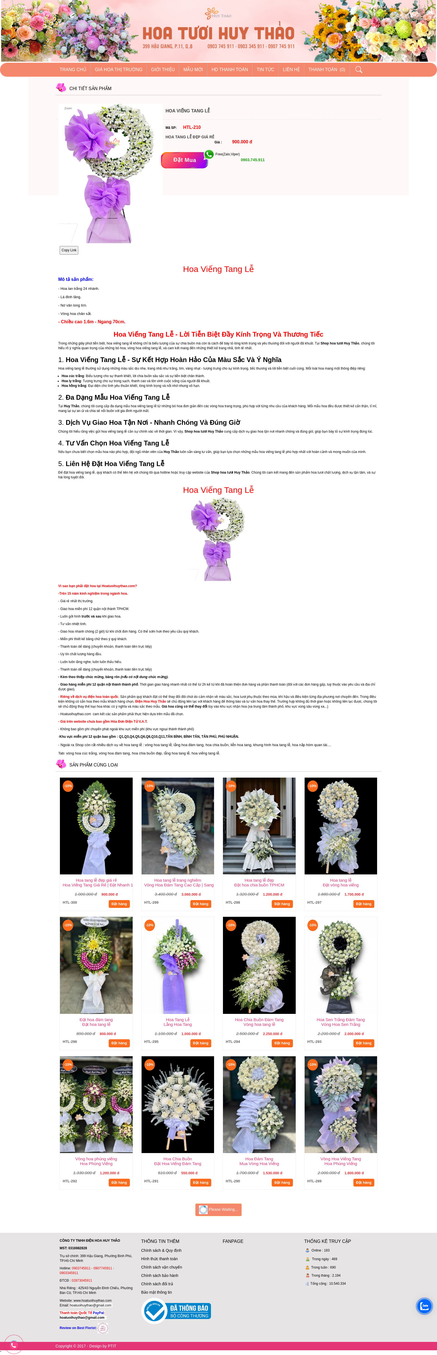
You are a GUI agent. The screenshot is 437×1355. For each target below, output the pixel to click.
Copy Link (69, 250)
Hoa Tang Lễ (178, 1019)
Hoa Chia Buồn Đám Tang (259, 1019)
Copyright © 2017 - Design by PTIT (85, 1346)
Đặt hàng (119, 904)
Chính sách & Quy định (161, 1250)
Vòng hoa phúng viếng (96, 1158)
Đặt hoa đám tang (96, 1019)
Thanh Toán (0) (327, 69)
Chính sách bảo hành (159, 1275)
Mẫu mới (193, 69)
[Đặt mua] (184, 160)
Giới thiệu (163, 69)
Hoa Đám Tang (259, 1158)
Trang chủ (73, 69)
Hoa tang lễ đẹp (259, 880)
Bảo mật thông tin (156, 1292)
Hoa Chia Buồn (178, 1158)
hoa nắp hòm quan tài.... (311, 745)
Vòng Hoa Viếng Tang (341, 1158)
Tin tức (265, 69)
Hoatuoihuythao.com (75, 714)
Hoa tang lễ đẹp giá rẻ (96, 880)
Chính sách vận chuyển (161, 1267)
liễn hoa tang (240, 745)
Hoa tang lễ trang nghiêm (177, 880)
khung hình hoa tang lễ (271, 745)
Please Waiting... (218, 1209)
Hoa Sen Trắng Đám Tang (341, 1019)
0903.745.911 (252, 160)
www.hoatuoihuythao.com (93, 1301)
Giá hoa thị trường (119, 69)
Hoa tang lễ (340, 880)
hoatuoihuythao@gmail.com (90, 1305)
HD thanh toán (230, 69)
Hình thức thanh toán (159, 1259)
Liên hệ (291, 69)
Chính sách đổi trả (157, 1284)
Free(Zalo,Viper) (227, 154)
